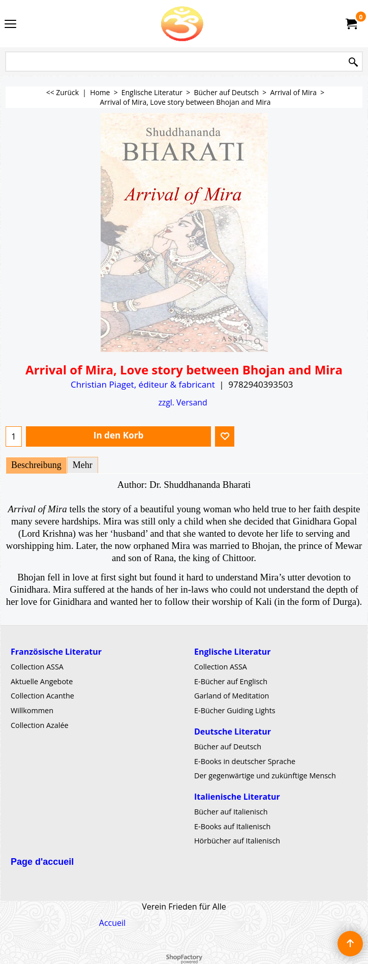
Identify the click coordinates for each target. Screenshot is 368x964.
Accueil (112, 922)
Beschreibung (36, 465)
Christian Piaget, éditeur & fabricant (143, 384)
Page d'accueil (42, 862)
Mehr (83, 465)
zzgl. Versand (182, 402)
